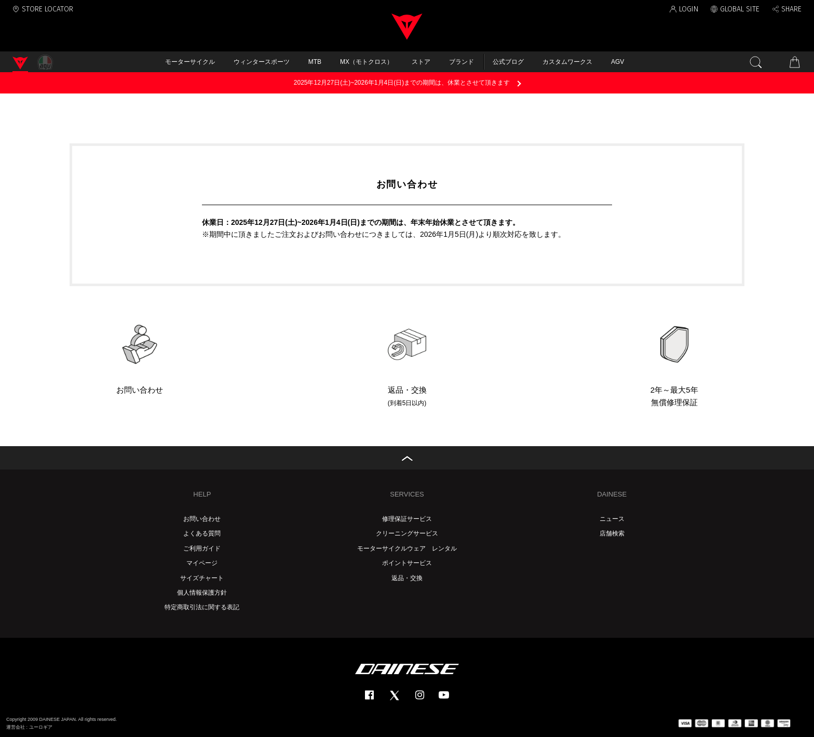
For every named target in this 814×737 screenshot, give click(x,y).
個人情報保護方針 (202, 592)
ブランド (461, 61)
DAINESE (612, 494)
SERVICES (407, 494)
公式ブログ (508, 61)
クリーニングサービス (407, 533)
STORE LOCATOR (47, 9)
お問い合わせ (202, 518)
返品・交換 (407, 578)
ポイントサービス (407, 563)
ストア (421, 61)
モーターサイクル (190, 61)
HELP (202, 494)
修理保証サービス (407, 518)
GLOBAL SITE (739, 9)
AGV (617, 61)
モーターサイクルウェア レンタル (407, 548)
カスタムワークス (567, 61)
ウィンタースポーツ (262, 61)
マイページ (202, 563)
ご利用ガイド (202, 548)
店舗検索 (612, 533)
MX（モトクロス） (366, 61)
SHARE (791, 9)
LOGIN (688, 9)
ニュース (612, 518)
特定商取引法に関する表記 (202, 607)
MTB (314, 61)
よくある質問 (202, 533)
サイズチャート (202, 578)
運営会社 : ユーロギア (29, 727)
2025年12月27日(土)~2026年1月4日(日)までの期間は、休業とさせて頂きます (402, 82)
